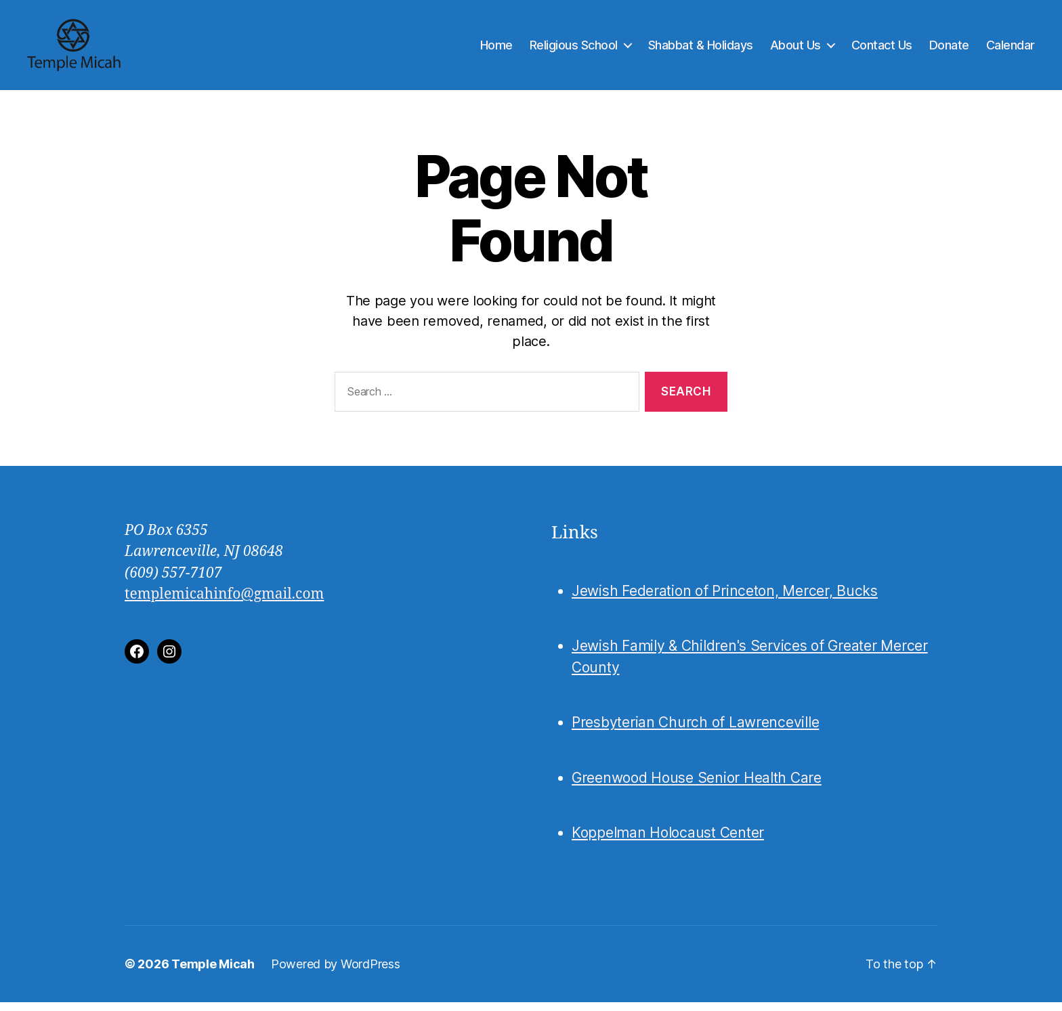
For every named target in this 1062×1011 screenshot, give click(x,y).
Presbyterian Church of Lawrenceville (695, 731)
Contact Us (881, 49)
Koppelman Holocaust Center (668, 842)
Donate (949, 49)
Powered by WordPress (335, 973)
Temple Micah (213, 973)
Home (496, 49)
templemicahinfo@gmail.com (224, 603)
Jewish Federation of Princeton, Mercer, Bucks (725, 599)
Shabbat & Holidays (700, 49)
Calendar (1010, 49)
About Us (795, 49)
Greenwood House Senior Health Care (697, 786)
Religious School (574, 49)
